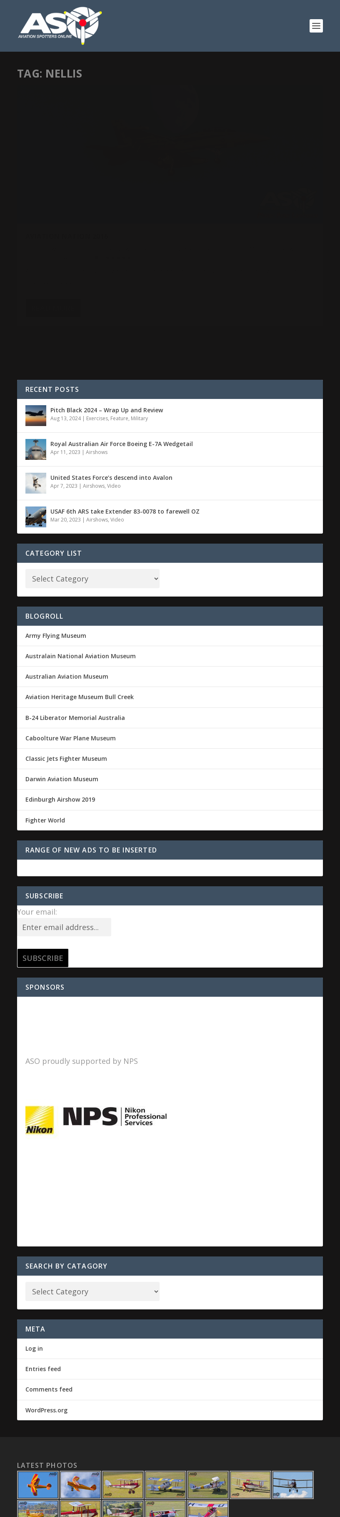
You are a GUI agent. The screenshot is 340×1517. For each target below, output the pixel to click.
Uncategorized (71, 211)
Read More (53, 283)
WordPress (153, 1507)
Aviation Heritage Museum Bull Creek (79, 638)
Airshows (121, 194)
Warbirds (103, 211)
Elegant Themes (74, 1507)
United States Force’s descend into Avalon (111, 419)
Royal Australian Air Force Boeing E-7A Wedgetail (121, 385)
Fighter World (45, 761)
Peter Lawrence (50, 194)
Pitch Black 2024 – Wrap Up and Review (106, 351)
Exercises (97, 359)
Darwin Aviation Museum (61, 720)
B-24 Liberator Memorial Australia (75, 659)
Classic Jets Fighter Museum (66, 700)
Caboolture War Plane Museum (70, 679)
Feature (119, 202)
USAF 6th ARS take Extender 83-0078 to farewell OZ (125, 452)
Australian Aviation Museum (66, 618)
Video (114, 427)
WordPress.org (46, 1351)
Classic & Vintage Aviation (77, 202)
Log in (34, 1290)
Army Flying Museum (55, 577)
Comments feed (48, 1330)
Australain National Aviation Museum (80, 597)
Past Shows (38, 211)
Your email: (37, 853)
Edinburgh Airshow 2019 (60, 741)
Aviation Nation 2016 (66, 181)
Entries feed (43, 1310)
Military (139, 202)
